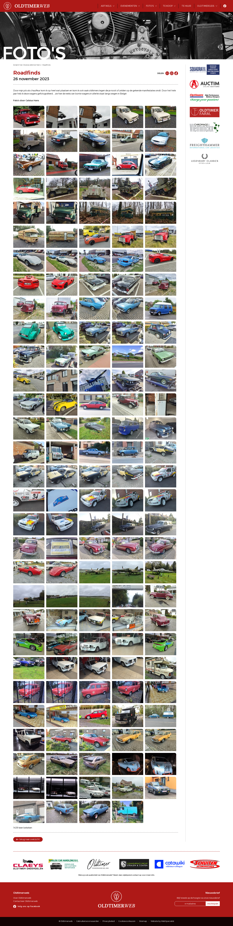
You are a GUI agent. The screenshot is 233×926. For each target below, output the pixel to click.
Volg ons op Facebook (29, 906)
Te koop (168, 6)
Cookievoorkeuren (126, 921)
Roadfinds (46, 65)
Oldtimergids (205, 6)
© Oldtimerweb (66, 921)
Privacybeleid (109, 921)
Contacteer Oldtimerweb (25, 901)
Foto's (150, 6)
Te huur (186, 6)
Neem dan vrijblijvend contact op (127, 875)
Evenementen (129, 6)
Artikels (106, 6)
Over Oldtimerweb (22, 898)
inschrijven (212, 903)
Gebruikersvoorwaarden (87, 921)
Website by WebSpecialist (162, 921)
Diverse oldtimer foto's (32, 65)
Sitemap (143, 921)
